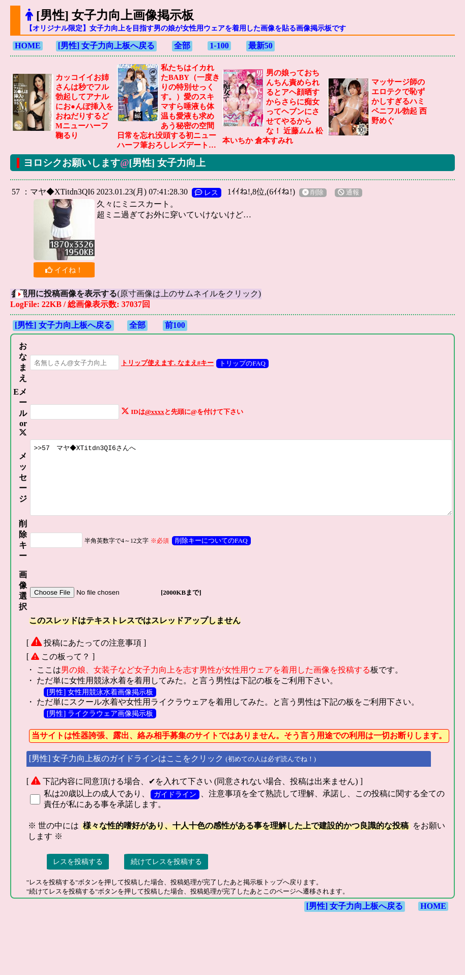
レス (202, 192)
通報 (344, 192)
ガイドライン (170, 817)
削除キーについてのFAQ (200, 563)
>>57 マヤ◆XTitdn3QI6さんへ (240, 494)
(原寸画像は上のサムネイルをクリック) (148, 293)
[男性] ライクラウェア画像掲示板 (95, 736)
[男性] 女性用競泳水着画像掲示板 (95, 715)
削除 (308, 192)
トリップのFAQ (232, 363)
